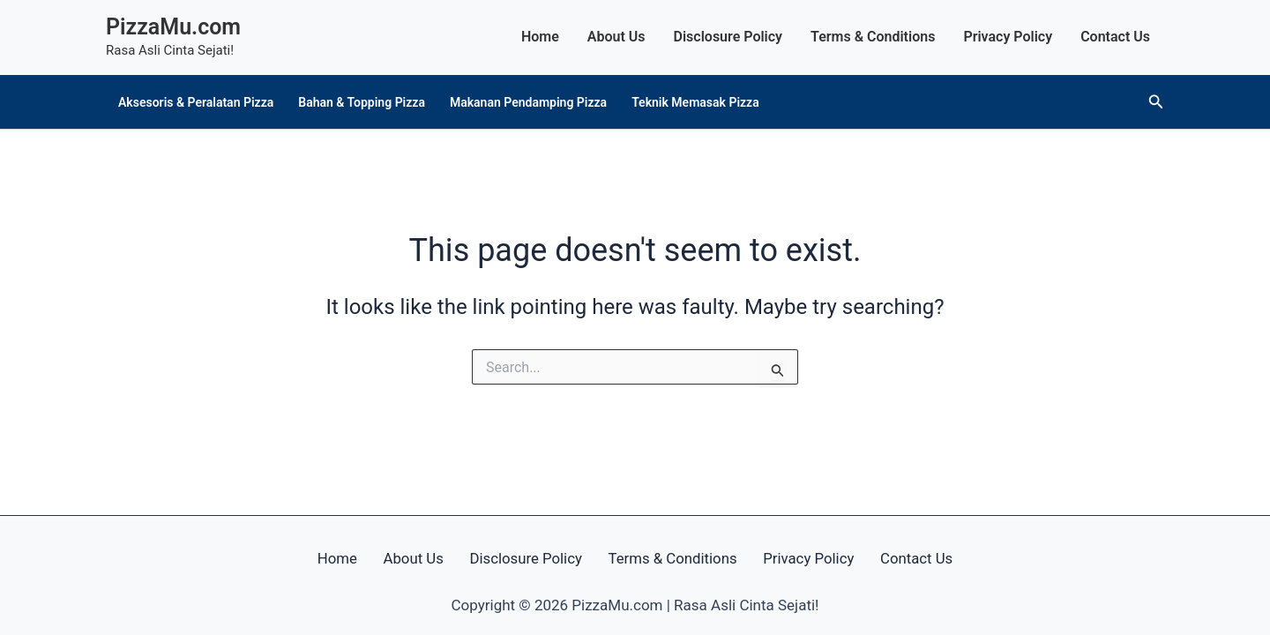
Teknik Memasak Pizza (695, 102)
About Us (616, 36)
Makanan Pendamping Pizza (528, 102)
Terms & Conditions (873, 36)
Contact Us (1115, 36)
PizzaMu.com (173, 27)
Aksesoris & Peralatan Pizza (195, 102)
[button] (1156, 102)
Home (540, 36)
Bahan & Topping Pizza (361, 102)
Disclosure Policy (728, 36)
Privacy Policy (1007, 36)
